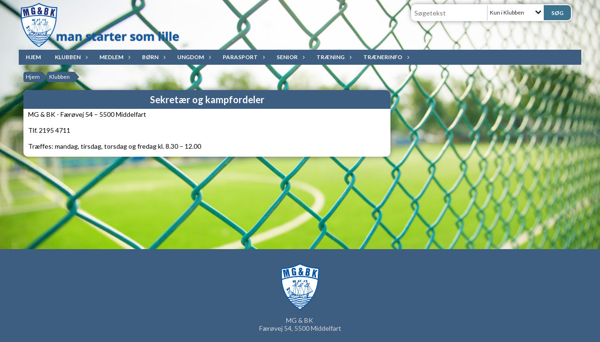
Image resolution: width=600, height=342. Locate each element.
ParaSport (242, 57)
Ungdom (193, 57)
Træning (332, 57)
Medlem (113, 57)
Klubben (70, 57)
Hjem (33, 57)
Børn (152, 57)
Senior (289, 57)
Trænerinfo (385, 57)
